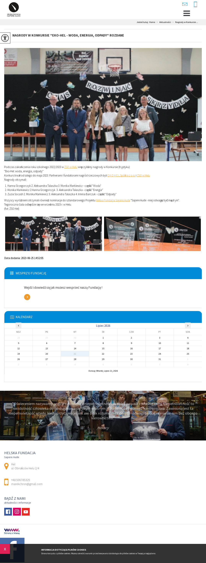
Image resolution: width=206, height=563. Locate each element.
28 (75, 359)
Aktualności (163, 22)
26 (18, 359)
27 (47, 359)
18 (188, 348)
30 (131, 359)
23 (131, 353)
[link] (70, 167)
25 (188, 353)
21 (75, 353)
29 (103, 359)
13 (47, 348)
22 (103, 353)
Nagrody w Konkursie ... (184, 22)
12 (18, 348)
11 (188, 343)
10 (160, 343)
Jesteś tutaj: (143, 22)
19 (18, 353)
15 (103, 348)
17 (160, 348)
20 (47, 353)
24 (160, 353)
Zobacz (27, 297)
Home (152, 22)
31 (160, 359)
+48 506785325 (195, 4)
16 (131, 348)
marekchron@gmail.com (184, 4)
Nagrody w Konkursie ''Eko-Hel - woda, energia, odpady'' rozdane (68, 35)
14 (75, 348)
